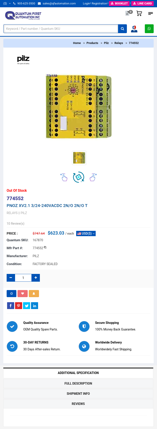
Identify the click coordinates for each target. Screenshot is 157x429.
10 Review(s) (15, 223)
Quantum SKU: (17, 240)
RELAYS (12, 213)
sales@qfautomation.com (57, 3)
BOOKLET (119, 3)
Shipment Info (78, 393)
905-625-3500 (24, 3)
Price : (12, 233)
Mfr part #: (15, 248)
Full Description (78, 383)
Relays (118, 43)
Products (92, 43)
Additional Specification (78, 373)
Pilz (106, 43)
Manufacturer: (17, 256)
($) (7, 3)
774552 (134, 43)
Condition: (14, 264)
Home (77, 43)
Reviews (78, 404)
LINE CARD (142, 3)
